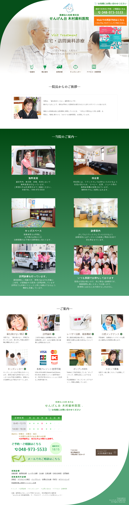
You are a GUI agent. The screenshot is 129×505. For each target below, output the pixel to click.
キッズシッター (15, 369)
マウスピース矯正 (24, 479)
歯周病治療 (23, 473)
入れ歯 (41, 473)
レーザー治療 (33, 473)
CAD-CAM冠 (57, 473)
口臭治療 (48, 473)
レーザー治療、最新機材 (79, 334)
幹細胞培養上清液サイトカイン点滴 (23, 483)
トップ (15, 489)
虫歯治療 (14, 473)
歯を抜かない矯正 (15, 334)
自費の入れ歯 (46, 479)
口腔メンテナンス (110, 334)
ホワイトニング (64, 479)
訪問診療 (23, 489)
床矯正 (13, 479)
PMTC (55, 479)
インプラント (36, 479)
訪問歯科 (47, 334)
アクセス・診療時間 (60, 489)
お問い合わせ (46, 489)
